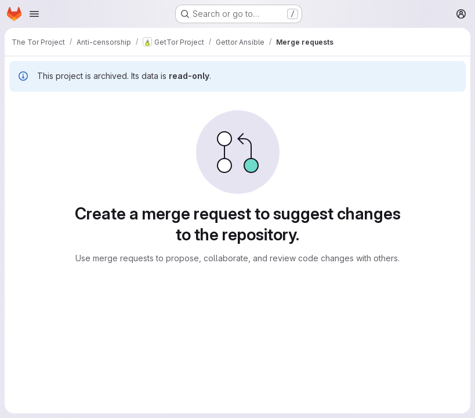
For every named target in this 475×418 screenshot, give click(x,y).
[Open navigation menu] (34, 14)
